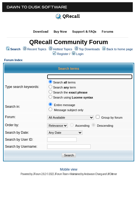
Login (80, 54)
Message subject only (68, 110)
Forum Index (13, 60)
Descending (105, 125)
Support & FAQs (84, 31)
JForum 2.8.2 (39, 174)
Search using (73, 97)
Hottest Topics (62, 49)
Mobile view (69, 169)
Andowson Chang (93, 174)
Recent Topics (36, 49)
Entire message (64, 105)
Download (40, 31)
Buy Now (60, 31)
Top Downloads (89, 49)
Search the (70, 92)
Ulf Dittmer (112, 174)
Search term (64, 87)
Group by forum (111, 117)
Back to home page (119, 49)
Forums (107, 31)
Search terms (64, 82)
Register (63, 54)
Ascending (82, 125)
